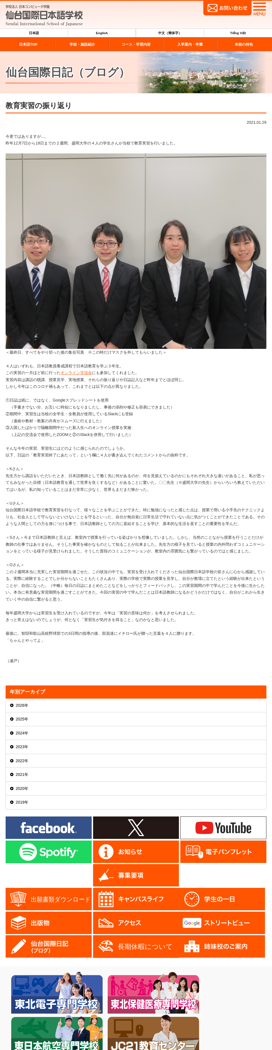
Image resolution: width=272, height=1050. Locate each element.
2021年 (22, 774)
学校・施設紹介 (82, 44)
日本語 (34, 33)
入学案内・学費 (190, 44)
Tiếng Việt (238, 33)
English (102, 33)
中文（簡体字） (170, 33)
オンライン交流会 (76, 372)
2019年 (22, 802)
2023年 (22, 747)
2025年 (22, 719)
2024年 (22, 733)
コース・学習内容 (136, 44)
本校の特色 (244, 44)
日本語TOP (28, 44)
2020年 (22, 788)
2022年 (22, 761)
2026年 (22, 705)
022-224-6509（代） (33, 1034)
